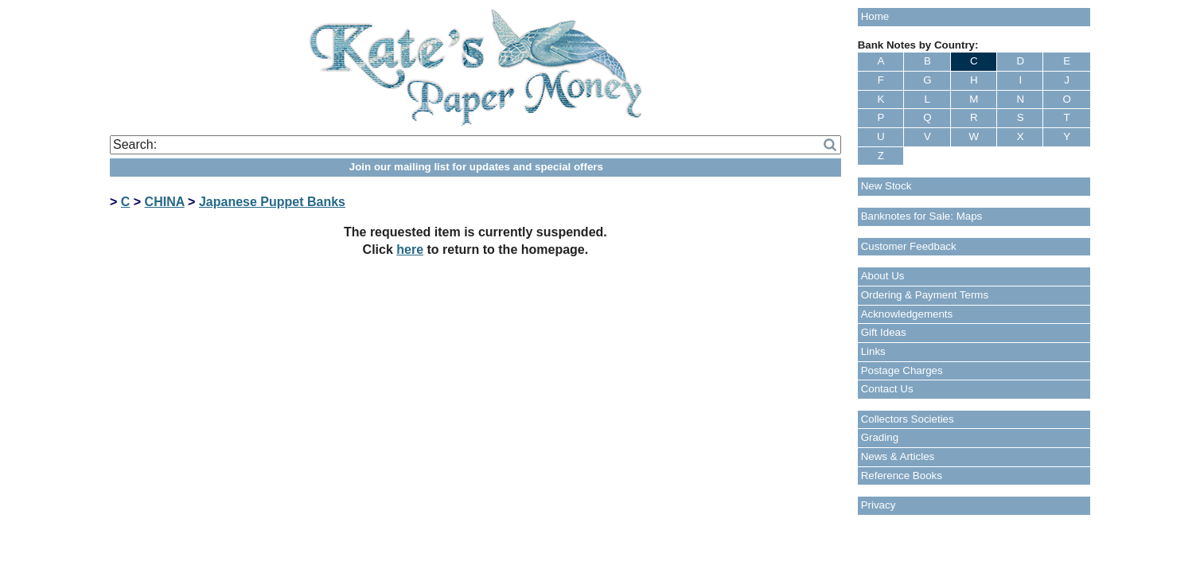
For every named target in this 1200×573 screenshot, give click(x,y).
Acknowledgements (907, 314)
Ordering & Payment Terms (925, 295)
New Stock (886, 186)
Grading (879, 437)
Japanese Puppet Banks (272, 202)
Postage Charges (902, 370)
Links (873, 351)
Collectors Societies (907, 419)
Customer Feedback (908, 246)
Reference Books (901, 475)
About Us (883, 276)
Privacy (878, 505)
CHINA (165, 202)
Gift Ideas (883, 332)
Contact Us (887, 389)
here (409, 249)
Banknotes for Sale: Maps (922, 216)
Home (875, 16)
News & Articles (898, 456)
